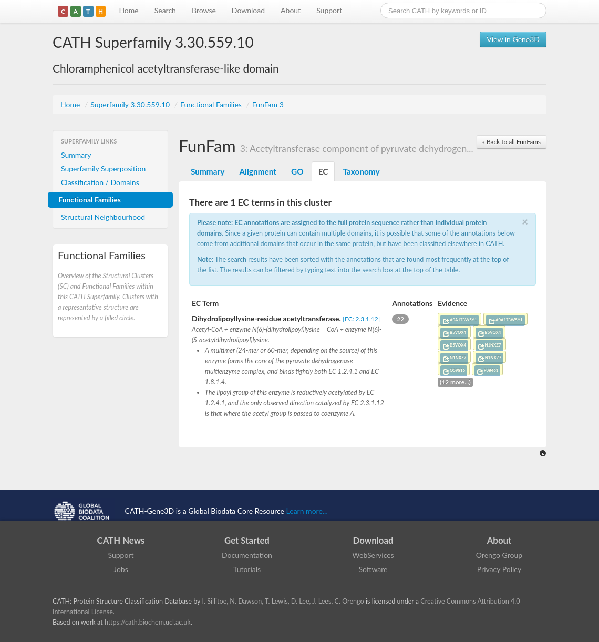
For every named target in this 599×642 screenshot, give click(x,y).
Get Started (247, 540)
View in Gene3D (513, 39)
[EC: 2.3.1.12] (361, 319)
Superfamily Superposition (103, 168)
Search (165, 10)
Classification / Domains (100, 182)
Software (373, 569)
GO (297, 171)
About (291, 10)
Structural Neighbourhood (103, 216)
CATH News (121, 540)
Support (329, 10)
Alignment (257, 171)
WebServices (373, 555)
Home (128, 10)
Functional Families (211, 104)
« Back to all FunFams (511, 142)
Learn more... (307, 510)
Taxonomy (361, 171)
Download (248, 10)
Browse (204, 10)
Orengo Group (499, 555)
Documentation (247, 555)
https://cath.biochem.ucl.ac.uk (148, 622)
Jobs (120, 569)
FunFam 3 (268, 104)
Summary (76, 154)
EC (323, 171)
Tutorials (247, 569)
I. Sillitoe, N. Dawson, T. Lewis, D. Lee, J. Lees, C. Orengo (283, 601)
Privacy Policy (499, 569)
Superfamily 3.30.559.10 (131, 104)
